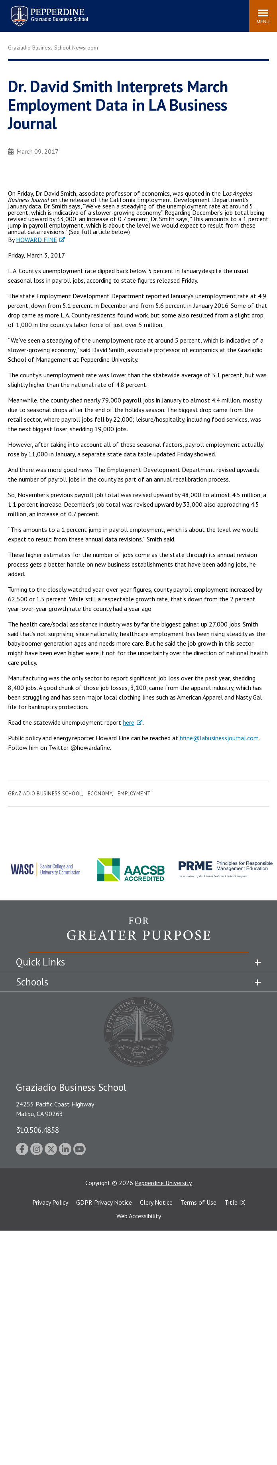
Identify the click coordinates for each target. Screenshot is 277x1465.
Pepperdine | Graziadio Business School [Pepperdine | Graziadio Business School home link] (39, 11)
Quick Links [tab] (40, 962)
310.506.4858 (37, 1130)
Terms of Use (198, 1202)
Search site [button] (134, 12)
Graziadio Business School (45, 793)
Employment (134, 793)
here (128, 722)
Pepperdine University (163, 1183)
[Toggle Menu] (263, 16)
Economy (100, 793)
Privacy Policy (50, 1202)
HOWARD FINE (36, 240)
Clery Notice (156, 1202)
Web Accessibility (138, 1216)
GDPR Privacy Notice (104, 1202)
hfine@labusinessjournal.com (219, 738)
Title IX (234, 1202)
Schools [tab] (32, 981)
